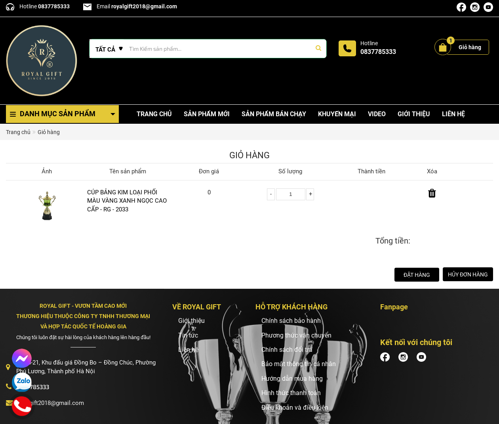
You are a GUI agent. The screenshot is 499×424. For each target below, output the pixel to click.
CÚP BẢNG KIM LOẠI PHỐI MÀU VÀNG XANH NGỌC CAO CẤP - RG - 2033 (127, 201)
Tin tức (188, 335)
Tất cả (105, 49)
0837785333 (378, 52)
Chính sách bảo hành (291, 320)
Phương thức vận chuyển (296, 335)
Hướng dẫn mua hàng (292, 378)
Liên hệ (453, 114)
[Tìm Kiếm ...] (208, 48)
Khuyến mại (337, 114)
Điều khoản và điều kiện (294, 407)
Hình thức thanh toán (291, 393)
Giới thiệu (414, 114)
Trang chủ (154, 114)
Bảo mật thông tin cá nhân (298, 364)
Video (377, 114)
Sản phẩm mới (207, 114)
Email (130, 6)
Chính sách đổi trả (286, 349)
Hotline (38, 6)
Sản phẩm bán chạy (274, 114)
